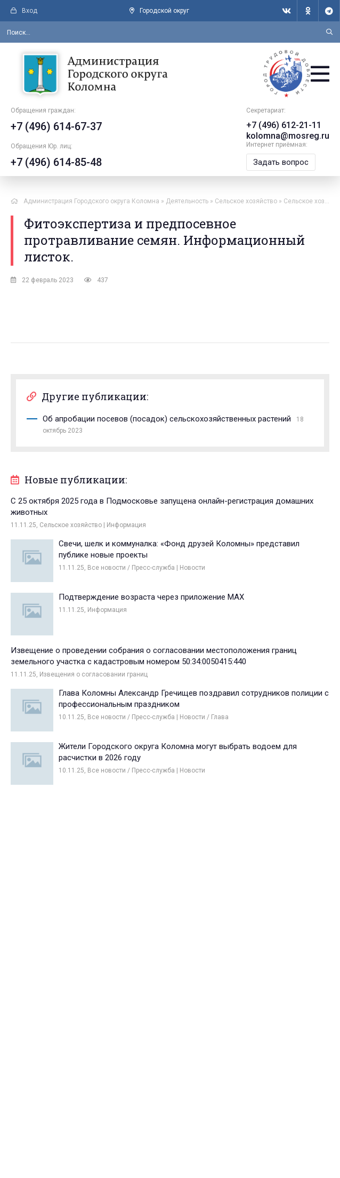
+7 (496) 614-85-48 (56, 162)
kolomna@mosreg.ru (287, 136)
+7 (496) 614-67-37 (56, 126)
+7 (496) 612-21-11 (283, 125)
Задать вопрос (281, 162)
